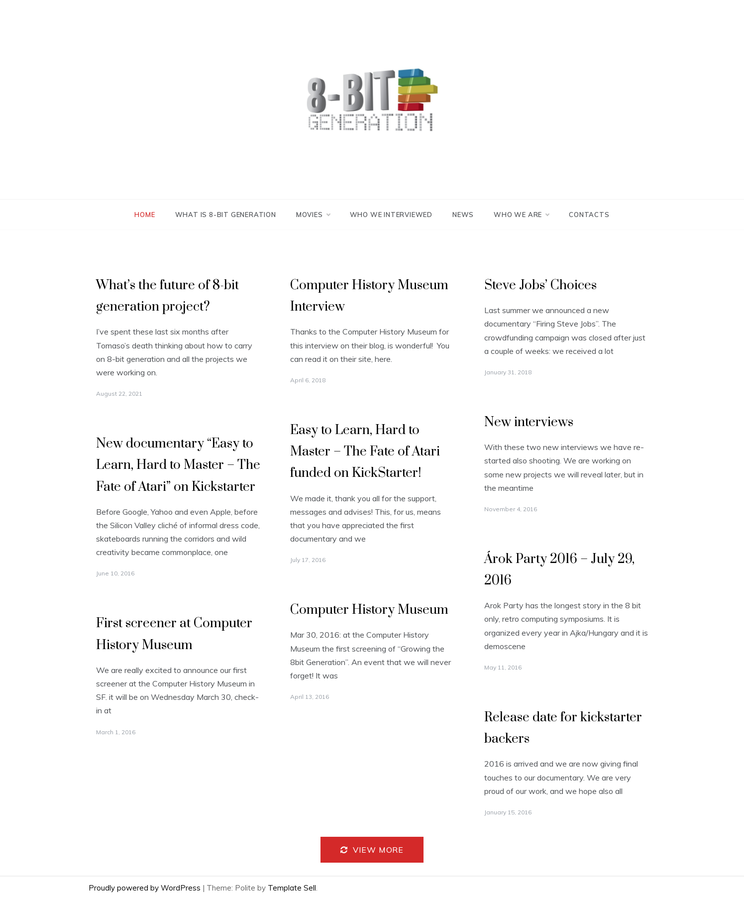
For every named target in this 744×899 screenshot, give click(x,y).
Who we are (521, 214)
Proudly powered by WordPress (146, 888)
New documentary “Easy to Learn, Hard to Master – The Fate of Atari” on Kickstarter (178, 465)
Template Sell (292, 888)
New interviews (528, 422)
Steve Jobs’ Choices (540, 285)
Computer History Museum (369, 610)
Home (144, 215)
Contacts (589, 215)
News (463, 215)
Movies (313, 214)
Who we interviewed (391, 215)
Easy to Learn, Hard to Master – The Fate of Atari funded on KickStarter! (365, 451)
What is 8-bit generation (225, 215)
